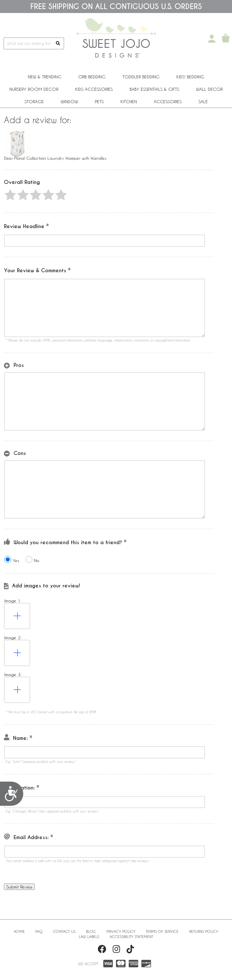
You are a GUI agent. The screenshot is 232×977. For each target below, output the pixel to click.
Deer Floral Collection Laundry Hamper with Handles (55, 158)
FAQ (39, 931)
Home (19, 931)
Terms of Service (162, 931)
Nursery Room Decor (33, 89)
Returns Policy (203, 931)
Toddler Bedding (141, 76)
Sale (203, 101)
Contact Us (64, 931)
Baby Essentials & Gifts (154, 89)
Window (69, 101)
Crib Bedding (91, 76)
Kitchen (129, 101)
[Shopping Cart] (225, 38)
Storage (34, 101)
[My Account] (212, 38)
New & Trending (44, 76)
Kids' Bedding (190, 76)
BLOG (91, 931)
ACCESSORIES (168, 101)
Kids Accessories (94, 89)
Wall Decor (209, 89)
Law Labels (89, 936)
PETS (99, 101)
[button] (10, 195)
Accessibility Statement (131, 936)
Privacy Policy (120, 931)
